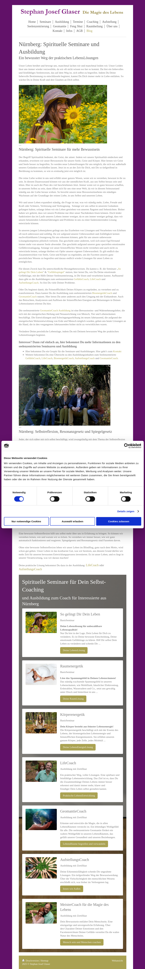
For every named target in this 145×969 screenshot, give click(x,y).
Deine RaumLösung (73, 698)
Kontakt (117, 351)
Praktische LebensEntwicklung (79, 795)
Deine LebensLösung (74, 650)
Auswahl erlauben (72, 521)
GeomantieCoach (28, 296)
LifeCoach (95, 279)
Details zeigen (125, 511)
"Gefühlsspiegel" (56, 272)
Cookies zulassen (118, 521)
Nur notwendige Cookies (26, 521)
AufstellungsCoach (29, 282)
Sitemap (44, 960)
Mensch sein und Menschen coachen (82, 942)
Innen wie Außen (71, 888)
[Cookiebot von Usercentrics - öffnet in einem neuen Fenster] (126, 445)
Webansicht (117, 960)
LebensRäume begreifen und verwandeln (84, 843)
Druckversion (30, 960)
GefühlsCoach (81, 279)
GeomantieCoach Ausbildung (55, 310)
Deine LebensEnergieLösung (78, 747)
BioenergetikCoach (102, 293)
